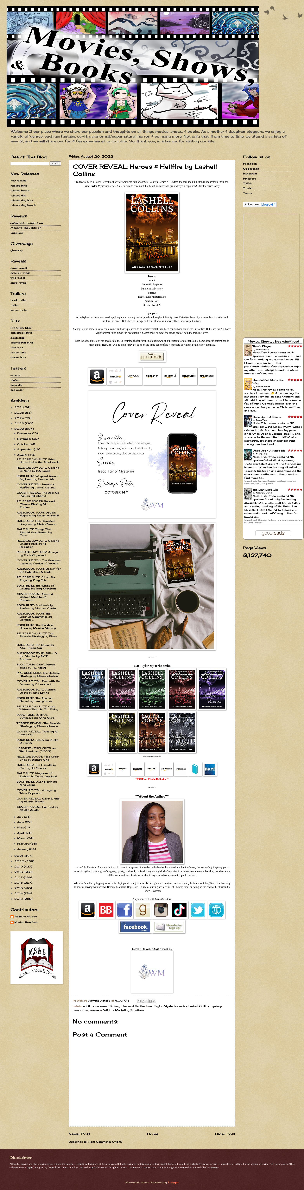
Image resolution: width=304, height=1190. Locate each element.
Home (152, 1134)
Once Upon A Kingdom (269, 450)
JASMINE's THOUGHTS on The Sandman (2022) (36, 750)
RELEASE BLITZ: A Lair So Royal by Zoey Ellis (36, 579)
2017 (18, 877)
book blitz (17, 337)
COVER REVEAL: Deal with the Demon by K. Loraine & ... (38, 683)
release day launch (23, 205)
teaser (14, 379)
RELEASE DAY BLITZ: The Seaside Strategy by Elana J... (37, 636)
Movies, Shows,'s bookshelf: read (273, 341)
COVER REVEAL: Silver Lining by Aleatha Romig (38, 800)
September (25, 449)
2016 (19, 882)
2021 (19, 855)
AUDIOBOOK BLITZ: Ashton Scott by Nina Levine (36, 691)
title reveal (17, 277)
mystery (216, 1006)
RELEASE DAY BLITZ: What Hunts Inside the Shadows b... (39, 461)
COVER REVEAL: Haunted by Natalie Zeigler (37, 808)
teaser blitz (18, 357)
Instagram (250, 173)
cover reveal (100, 1006)
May (20, 827)
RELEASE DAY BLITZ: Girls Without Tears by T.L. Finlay (37, 708)
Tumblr (248, 188)
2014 (19, 893)
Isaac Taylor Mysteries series (166, 1006)
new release (18, 180)
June (21, 822)
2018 (19, 872)
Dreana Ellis (262, 349)
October (23, 444)
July (20, 816)
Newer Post (79, 1134)
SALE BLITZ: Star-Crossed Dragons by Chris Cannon (36, 522)
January (23, 849)
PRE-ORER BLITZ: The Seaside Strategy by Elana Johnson (38, 674)
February (23, 843)
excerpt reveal (20, 272)
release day (18, 195)
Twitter (247, 193)
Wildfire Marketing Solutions (124, 1010)
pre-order (17, 389)
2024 (19, 418)
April (21, 832)
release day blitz (21, 200)
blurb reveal (18, 282)
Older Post (225, 1134)
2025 (19, 412)
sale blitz (16, 347)
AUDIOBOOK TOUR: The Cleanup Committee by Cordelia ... (34, 616)
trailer (14, 305)
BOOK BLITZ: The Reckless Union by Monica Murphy (36, 626)
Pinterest (249, 178)
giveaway (16, 250)
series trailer (19, 310)
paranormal (80, 1010)
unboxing (16, 232)
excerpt (15, 375)
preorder (16, 384)
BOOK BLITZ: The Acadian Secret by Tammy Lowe (35, 700)
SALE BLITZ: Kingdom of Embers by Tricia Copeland (37, 775)
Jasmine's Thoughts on (26, 222)
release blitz (18, 185)
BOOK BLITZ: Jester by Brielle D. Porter (37, 741)
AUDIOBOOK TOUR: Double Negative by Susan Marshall (38, 514)
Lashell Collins (198, 1006)
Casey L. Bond (264, 493)
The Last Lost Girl (265, 489)
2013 (19, 898)
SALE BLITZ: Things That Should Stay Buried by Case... (34, 532)
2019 (19, 866)
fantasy (115, 1006)
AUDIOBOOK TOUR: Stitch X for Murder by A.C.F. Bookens (37, 656)
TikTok (247, 183)
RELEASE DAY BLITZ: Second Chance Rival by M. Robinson (38, 543)
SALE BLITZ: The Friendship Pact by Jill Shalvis (36, 766)
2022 (19, 428)
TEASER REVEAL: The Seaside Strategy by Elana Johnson (38, 725)
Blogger (173, 1182)
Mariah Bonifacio (26, 922)
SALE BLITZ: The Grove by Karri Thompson (35, 646)
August (22, 454)
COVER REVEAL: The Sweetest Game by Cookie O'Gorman (39, 562)
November (24, 438)
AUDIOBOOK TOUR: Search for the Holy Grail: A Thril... (39, 570)
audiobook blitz (21, 332)
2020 (19, 861)
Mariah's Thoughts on (25, 227)
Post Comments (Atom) (105, 1141)
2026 (19, 407)
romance (96, 1010)
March (22, 838)
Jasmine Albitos (25, 916)
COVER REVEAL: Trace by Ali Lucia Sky (37, 733)
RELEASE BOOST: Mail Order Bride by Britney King (38, 758)
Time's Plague (262, 346)
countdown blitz (21, 342)
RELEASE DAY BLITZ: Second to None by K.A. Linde (38, 469)
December (24, 433)
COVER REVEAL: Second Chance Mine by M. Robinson (35, 597)
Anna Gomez (263, 386)
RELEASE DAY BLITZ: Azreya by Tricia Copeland (37, 553)
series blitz (18, 352)
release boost (19, 190)
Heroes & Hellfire (133, 1006)
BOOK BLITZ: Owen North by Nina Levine (37, 783)
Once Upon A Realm (267, 416)
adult (86, 1006)
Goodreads (251, 168)
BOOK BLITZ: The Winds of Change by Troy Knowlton (36, 587)
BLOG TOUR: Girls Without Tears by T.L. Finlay (36, 666)
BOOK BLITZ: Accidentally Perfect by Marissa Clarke (36, 607)
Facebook (249, 163)
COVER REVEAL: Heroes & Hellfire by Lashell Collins (36, 486)
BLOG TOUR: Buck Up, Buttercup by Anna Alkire (35, 716)
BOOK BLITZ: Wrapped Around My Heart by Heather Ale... (38, 477)
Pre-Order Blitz (20, 327)
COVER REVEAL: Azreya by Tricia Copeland (36, 792)
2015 (19, 888)
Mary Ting (261, 420)
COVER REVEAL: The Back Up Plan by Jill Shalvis (38, 494)
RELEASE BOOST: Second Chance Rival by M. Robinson (36, 504)
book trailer (18, 300)
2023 (19, 423)
